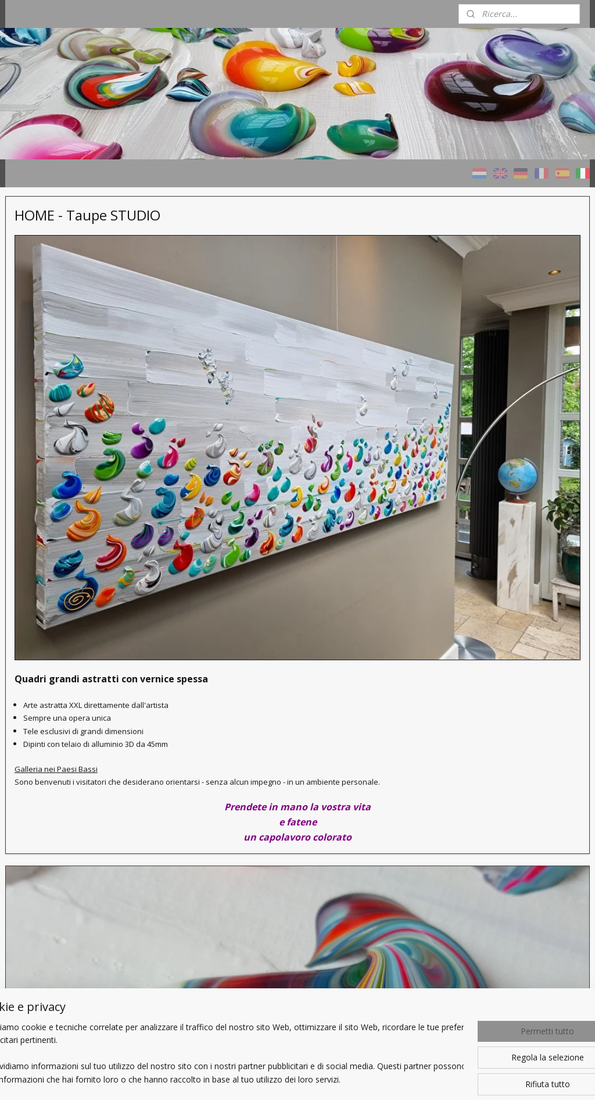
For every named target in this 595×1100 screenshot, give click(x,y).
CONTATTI (35, 501)
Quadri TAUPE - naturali (59, 345)
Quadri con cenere (49, 374)
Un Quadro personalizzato (64, 432)
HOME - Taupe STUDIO (59, 287)
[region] (221, 1054)
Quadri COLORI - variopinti (64, 316)
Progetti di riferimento (56, 403)
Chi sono (31, 472)
